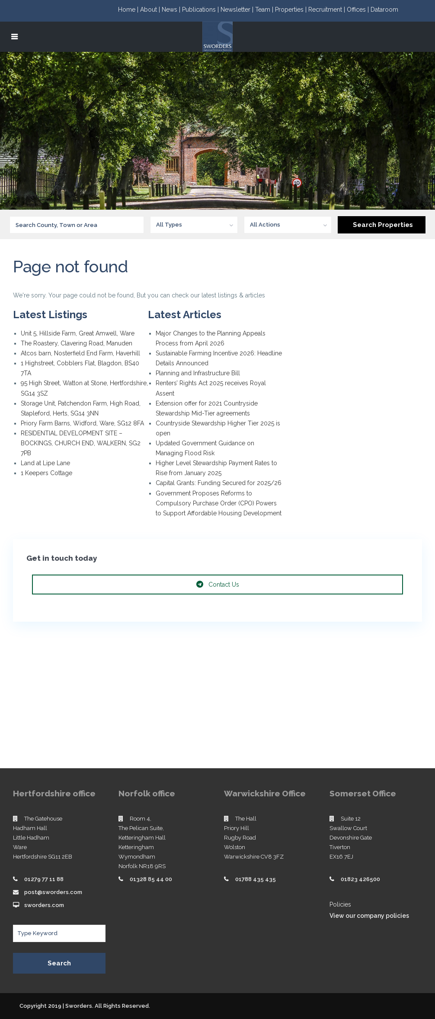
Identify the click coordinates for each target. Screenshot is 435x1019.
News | (172, 9)
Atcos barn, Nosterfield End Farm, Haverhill (80, 353)
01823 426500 (360, 879)
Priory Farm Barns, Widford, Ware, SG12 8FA (82, 423)
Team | (265, 9)
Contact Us (217, 584)
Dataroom (384, 9)
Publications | (201, 9)
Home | (129, 9)
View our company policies (369, 915)
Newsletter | (238, 9)
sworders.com (44, 905)
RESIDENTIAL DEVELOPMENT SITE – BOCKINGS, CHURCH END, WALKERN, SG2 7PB (81, 443)
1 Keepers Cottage (46, 473)
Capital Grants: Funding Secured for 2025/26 (218, 482)
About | (151, 9)
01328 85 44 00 (151, 879)
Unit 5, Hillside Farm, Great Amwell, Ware (77, 333)
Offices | (359, 9)
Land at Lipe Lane (45, 463)
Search (59, 963)
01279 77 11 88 (44, 879)
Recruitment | (327, 9)
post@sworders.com (53, 892)
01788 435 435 (255, 879)
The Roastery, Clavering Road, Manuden (76, 343)
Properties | (291, 9)
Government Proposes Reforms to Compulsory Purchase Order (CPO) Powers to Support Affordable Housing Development (218, 503)
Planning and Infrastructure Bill (198, 373)
